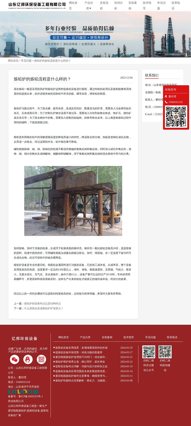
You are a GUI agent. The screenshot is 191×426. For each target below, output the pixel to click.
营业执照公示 (16, 401)
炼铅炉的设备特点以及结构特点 (42, 303)
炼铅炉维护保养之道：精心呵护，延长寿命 (79, 361)
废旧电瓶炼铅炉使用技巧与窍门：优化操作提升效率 (81, 357)
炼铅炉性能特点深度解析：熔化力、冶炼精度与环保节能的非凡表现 (81, 380)
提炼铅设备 (33, 410)
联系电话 (176, 5)
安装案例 (133, 5)
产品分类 (89, 5)
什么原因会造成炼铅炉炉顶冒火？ (43, 308)
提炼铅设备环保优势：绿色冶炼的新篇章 (77, 352)
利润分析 (118, 5)
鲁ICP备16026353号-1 (30, 396)
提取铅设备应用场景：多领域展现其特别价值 (80, 347)
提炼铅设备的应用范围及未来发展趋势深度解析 (81, 371)
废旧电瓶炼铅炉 (17, 410)
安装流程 (104, 5)
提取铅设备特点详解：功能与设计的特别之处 (80, 366)
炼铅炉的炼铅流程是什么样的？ (52, 60)
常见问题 (161, 5)
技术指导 (147, 5)
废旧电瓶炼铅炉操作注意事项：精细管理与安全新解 (81, 376)
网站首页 (73, 5)
